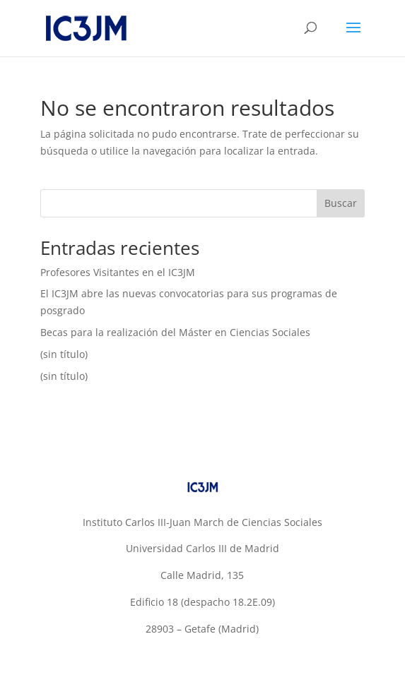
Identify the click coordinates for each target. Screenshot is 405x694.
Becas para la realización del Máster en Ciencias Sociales (175, 332)
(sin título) (64, 354)
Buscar (340, 203)
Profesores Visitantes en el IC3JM (117, 272)
